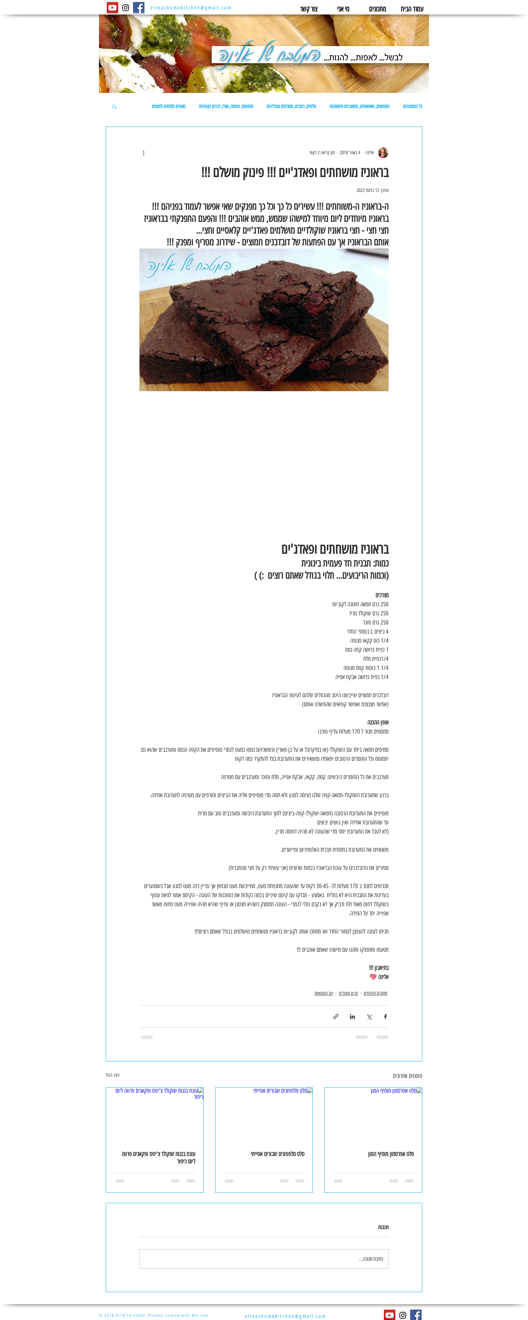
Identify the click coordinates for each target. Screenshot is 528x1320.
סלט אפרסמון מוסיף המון (391, 1154)
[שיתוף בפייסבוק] (385, 1016)
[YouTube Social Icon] (112, 7)
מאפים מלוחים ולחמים (169, 106)
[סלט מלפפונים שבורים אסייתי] (264, 1115)
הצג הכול (113, 1075)
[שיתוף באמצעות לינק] (336, 1016)
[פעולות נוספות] (143, 152)
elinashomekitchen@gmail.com (191, 8)
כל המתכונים (412, 106)
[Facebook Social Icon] (138, 7)
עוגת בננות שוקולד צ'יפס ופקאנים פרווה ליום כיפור (158, 1157)
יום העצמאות (324, 993)
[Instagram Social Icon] (125, 7)
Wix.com (200, 1315)
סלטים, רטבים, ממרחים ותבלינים (291, 106)
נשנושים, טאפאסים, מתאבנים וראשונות (360, 106)
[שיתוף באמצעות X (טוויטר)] (369, 1016)
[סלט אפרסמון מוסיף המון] (373, 1115)
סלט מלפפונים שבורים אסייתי (277, 1154)
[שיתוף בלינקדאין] (352, 1016)
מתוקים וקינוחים (375, 993)
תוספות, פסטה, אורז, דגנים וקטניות (226, 106)
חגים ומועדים (348, 993)
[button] (114, 106)
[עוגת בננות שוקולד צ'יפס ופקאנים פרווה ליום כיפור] (154, 1115)
